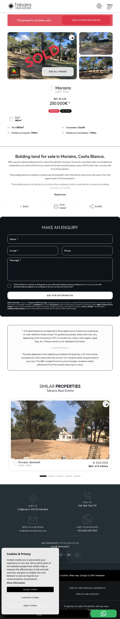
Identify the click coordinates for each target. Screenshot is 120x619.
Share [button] (95, 206)
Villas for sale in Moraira (87, 594)
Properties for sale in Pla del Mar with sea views (86, 606)
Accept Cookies (30, 589)
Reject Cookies (30, 605)
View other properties (86, 20)
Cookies (64, 575)
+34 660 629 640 (87, 530)
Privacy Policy (90, 284)
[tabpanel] (60, 434)
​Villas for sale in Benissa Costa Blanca (87, 588)
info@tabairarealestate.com (32, 531)
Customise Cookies (30, 597)
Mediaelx (100, 575)
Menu (110, 6)
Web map (74, 575)
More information (16, 582)
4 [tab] (68, 476)
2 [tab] (51, 476)
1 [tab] (43, 476)
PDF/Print (60, 206)
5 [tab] (77, 476)
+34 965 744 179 (87, 505)
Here (74, 309)
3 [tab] (60, 476)
